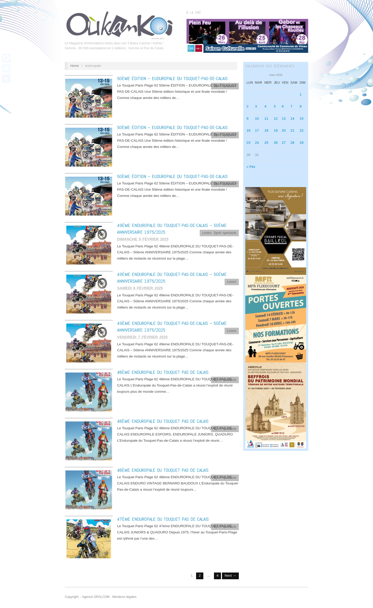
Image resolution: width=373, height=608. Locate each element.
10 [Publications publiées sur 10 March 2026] (257, 118)
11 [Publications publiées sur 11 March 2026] (266, 118)
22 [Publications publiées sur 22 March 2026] (302, 130)
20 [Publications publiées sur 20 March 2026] (284, 130)
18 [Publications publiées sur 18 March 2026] (266, 130)
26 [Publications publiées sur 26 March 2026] (276, 143)
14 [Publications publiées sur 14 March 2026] (292, 118)
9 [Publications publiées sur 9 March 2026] (248, 118)
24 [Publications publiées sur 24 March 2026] (257, 143)
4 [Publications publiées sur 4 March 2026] (265, 106)
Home (74, 66)
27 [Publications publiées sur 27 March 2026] (284, 143)
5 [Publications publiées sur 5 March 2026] (275, 106)
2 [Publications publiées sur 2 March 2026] (248, 106)
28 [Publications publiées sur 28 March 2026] (292, 143)
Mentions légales (124, 597)
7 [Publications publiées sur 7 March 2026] (291, 106)
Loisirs (206, 233)
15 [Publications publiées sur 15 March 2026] (302, 118)
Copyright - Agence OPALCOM (87, 597)
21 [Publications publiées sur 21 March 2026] (292, 130)
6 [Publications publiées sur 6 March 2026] (283, 106)
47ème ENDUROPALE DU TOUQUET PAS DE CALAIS (163, 519)
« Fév (251, 167)
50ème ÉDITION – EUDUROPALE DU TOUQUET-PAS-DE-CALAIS (172, 78)
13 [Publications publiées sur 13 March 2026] (284, 118)
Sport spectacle (225, 86)
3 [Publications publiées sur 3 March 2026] (256, 106)
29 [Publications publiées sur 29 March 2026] (302, 143)
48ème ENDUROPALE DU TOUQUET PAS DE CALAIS (163, 372)
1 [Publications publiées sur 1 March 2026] (301, 94)
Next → (230, 575)
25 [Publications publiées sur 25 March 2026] (266, 143)
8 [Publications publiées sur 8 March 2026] (301, 106)
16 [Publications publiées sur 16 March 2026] (248, 130)
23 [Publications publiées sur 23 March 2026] (248, 143)
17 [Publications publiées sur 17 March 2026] (257, 130)
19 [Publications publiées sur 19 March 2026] (276, 130)
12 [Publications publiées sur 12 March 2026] (276, 118)
